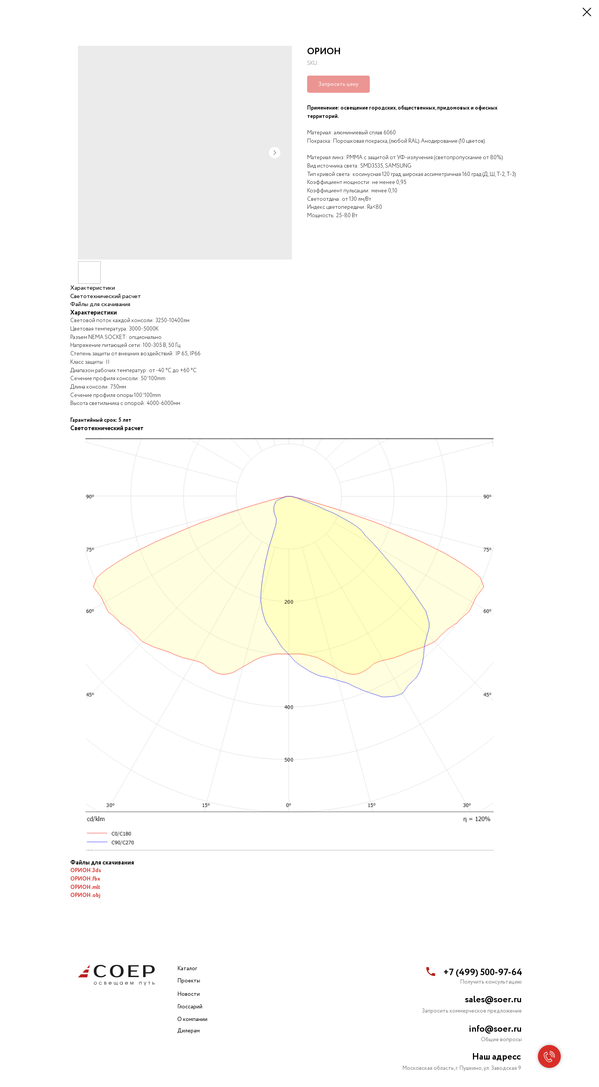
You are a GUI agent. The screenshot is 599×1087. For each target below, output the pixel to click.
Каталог (187, 968)
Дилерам (188, 1031)
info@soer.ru (495, 1029)
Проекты (188, 981)
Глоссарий (189, 1007)
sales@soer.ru (493, 999)
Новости (188, 994)
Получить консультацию (491, 982)
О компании (192, 1019)
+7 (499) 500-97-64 (482, 972)
